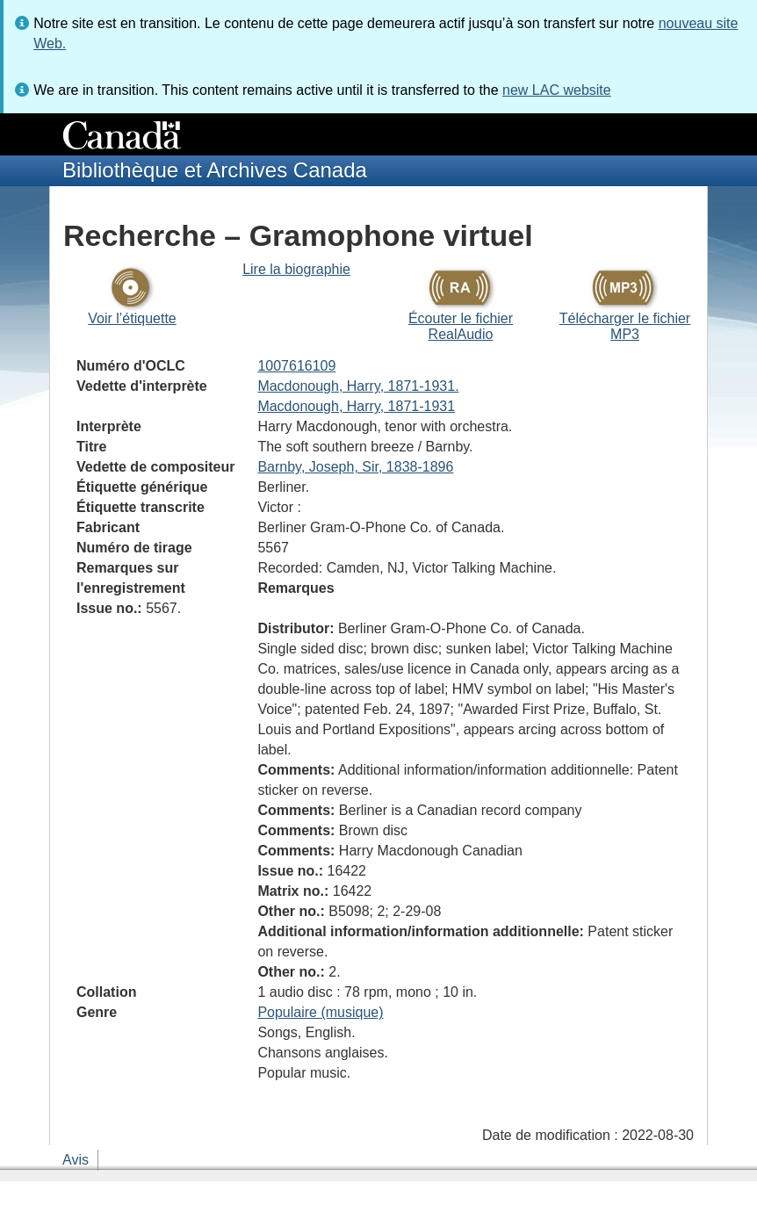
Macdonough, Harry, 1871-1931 (356, 406)
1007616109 (296, 365)
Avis (75, 1159)
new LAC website (556, 90)
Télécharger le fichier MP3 (624, 326)
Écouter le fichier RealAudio (460, 326)
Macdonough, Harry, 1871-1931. (357, 386)
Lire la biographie (296, 269)
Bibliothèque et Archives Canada (214, 170)
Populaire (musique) (320, 1012)
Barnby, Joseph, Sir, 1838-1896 (355, 466)
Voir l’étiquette (132, 318)
